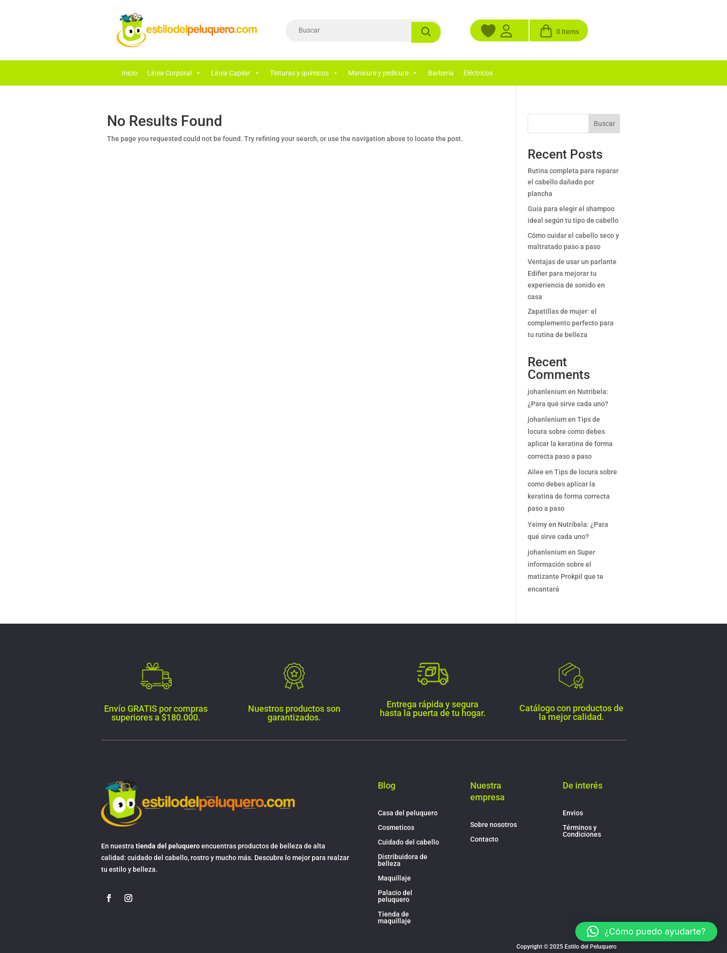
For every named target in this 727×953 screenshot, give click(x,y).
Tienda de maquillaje (394, 918)
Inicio (130, 73)
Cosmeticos (396, 827)
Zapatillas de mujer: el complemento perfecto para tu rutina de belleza (571, 323)
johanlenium (547, 392)
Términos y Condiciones (582, 831)
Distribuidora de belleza (402, 860)
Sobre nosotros (493, 824)
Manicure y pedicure (383, 73)
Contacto (484, 839)
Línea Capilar (235, 73)
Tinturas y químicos (304, 73)
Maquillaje (394, 878)
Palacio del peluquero (395, 896)
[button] (646, 931)
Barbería (441, 73)
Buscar (604, 123)
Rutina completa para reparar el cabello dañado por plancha (573, 182)
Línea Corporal (174, 73)
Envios (573, 813)
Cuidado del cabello (408, 842)
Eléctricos (478, 73)
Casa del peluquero (408, 813)
